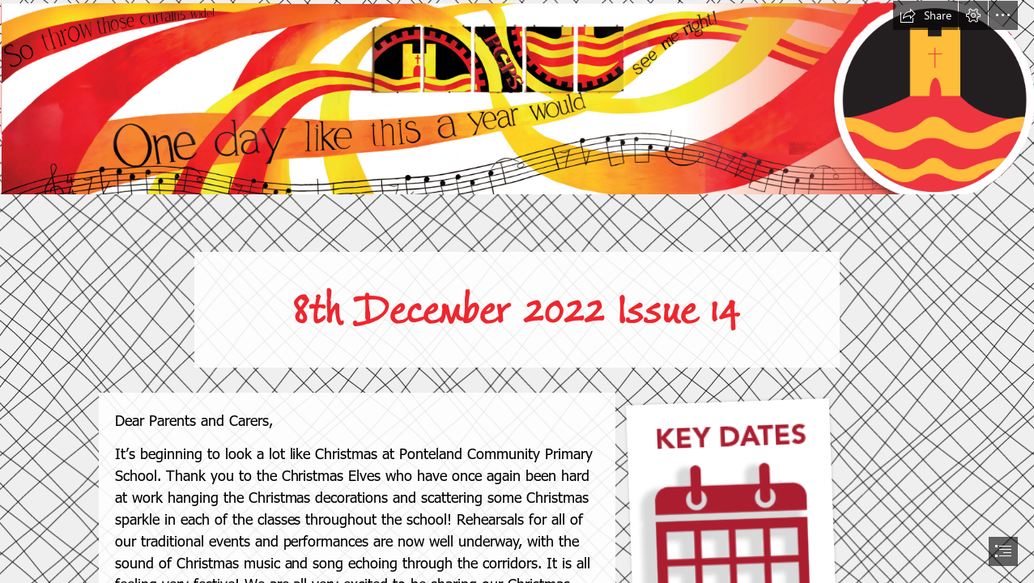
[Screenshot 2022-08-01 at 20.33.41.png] (517, 97)
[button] (925, 15)
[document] (517, 291)
